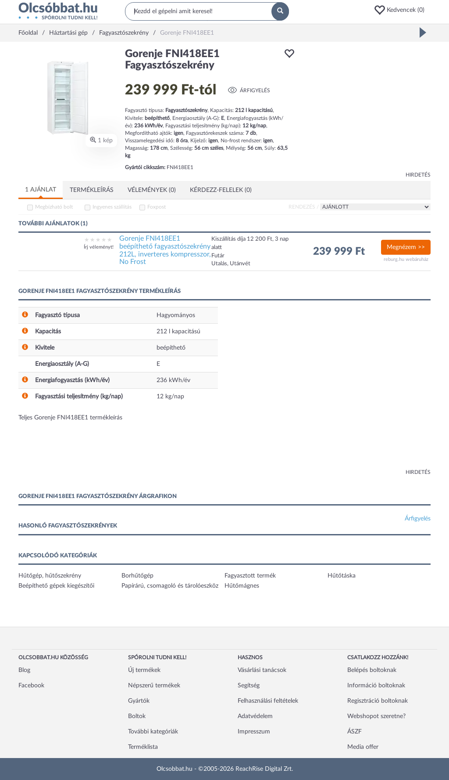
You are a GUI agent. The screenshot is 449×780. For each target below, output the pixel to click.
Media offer (362, 747)
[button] (402, 10)
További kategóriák (153, 732)
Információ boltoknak (376, 685)
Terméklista (143, 747)
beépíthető (171, 348)
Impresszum (254, 732)
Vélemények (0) (152, 190)
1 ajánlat (40, 190)
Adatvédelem (255, 716)
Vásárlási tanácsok (262, 670)
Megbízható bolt (54, 206)
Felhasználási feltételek (268, 701)
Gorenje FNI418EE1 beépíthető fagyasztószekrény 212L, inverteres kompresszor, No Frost (165, 250)
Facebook (31, 685)
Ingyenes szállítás (112, 206)
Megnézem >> (406, 247)
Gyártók (139, 701)
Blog (24, 670)
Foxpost (156, 206)
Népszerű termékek (154, 685)
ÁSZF (354, 732)
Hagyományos (176, 315)
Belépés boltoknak (371, 670)
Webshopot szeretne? (376, 716)
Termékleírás (92, 190)
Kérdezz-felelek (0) (221, 190)
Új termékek (144, 670)
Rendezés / (304, 206)
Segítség (249, 685)
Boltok (137, 716)
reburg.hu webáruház (406, 259)
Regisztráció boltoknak (377, 701)
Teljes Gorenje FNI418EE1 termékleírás (70, 418)
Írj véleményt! (99, 247)
